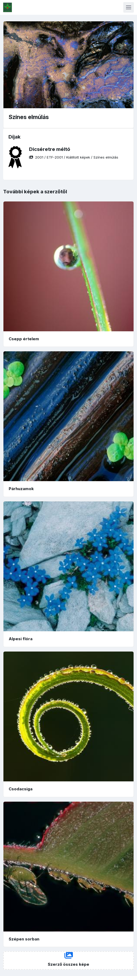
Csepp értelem (24, 338)
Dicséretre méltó (49, 149)
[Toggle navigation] (128, 7)
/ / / (73, 157)
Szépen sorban (24, 939)
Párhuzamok (21, 488)
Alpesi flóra (20, 638)
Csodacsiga (20, 788)
